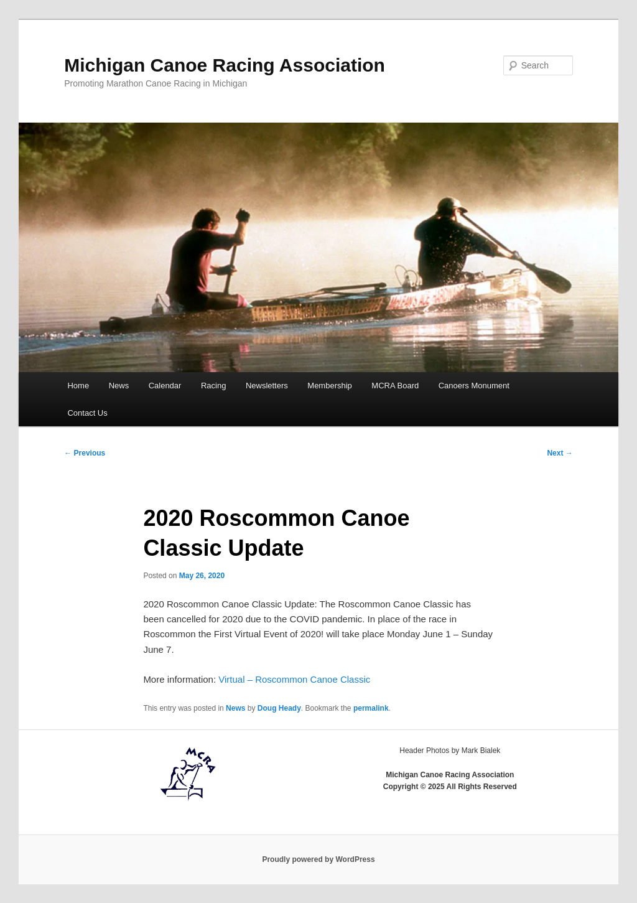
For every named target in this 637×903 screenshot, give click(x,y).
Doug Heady (279, 708)
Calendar (165, 385)
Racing (213, 385)
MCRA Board (395, 385)
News (119, 385)
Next (559, 453)
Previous (84, 453)
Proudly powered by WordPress (318, 859)
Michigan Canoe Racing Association (224, 65)
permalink (371, 708)
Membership (329, 385)
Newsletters (267, 385)
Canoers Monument (474, 385)
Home (78, 385)
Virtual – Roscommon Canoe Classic (294, 679)
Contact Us (87, 413)
